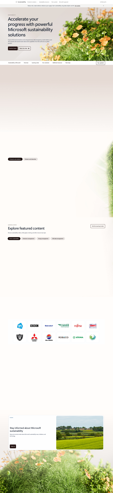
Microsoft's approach (63, 2)
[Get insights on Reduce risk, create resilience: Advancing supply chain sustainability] (77, 6)
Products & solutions (31, 2)
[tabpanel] (56, 187)
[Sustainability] (21, 2)
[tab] (15, 159)
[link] (14, 63)
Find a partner (54, 2)
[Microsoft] (11, 2)
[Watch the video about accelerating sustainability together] (24, 48)
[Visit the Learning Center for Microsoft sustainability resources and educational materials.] (98, 226)
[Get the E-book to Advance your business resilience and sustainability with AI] (13, 48)
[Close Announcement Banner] (103, 6)
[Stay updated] (100, 63)
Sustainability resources (44, 2)
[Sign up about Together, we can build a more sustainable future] (13, 446)
